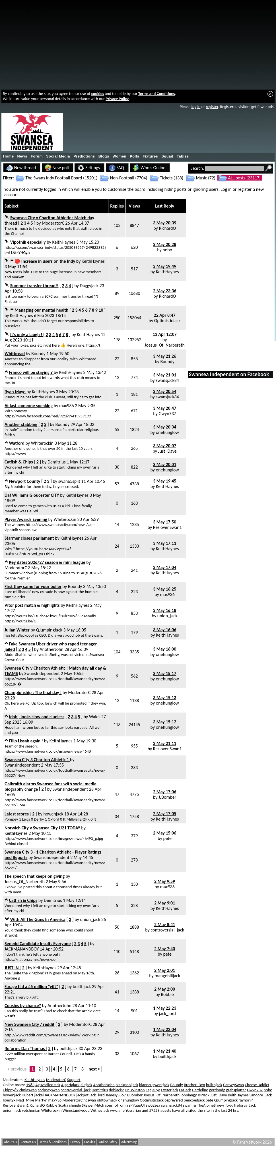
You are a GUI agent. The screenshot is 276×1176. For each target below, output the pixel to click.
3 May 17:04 (164, 567)
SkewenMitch (93, 1105)
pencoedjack (194, 1100)
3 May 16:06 (164, 629)
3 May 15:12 (164, 721)
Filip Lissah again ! (26, 741)
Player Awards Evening (26, 519)
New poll (57, 167)
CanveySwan (233, 1084)
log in (195, 106)
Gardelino (200, 1089)
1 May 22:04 (164, 1029)
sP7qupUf (137, 1105)
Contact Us (28, 1142)
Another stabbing (21, 424)
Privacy (76, 1142)
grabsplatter (236, 1089)
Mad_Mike (25, 1100)
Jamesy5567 (116, 1095)
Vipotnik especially (28, 242)
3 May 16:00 (164, 649)
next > (94, 1069)
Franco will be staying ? (31, 372)
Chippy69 (10, 1089)
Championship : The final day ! (33, 692)
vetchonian (31, 1110)
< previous (16, 1069)
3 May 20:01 (164, 464)
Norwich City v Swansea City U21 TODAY (42, 828)
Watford (17, 443)
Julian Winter (17, 630)
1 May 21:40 (164, 1051)
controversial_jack (167, 930)
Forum (37, 156)
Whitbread (15, 353)
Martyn (41, 1100)
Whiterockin (42, 443)
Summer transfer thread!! (34, 285)
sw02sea (153, 1105)
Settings (88, 167)
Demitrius (57, 462)
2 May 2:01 (164, 970)
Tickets (166, 178)
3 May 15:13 (164, 697)
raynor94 (246, 1100)
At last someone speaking (29, 405)
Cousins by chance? (23, 1005)
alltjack (86, 1084)
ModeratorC (53, 223)
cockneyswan (48, 1089)
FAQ (116, 167)
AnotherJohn (51, 649)
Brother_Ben (194, 1084)
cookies (97, 93)
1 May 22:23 (164, 1008)
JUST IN (12, 967)
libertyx (9, 1100)
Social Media (58, 156)
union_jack (167, 615)
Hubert (27, 1095)
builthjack (82, 986)
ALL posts (236, 178)
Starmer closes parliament (30, 538)
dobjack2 (116, 1089)
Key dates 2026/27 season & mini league (47, 562)
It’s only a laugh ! (26, 334)
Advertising (129, 1142)
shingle (75, 1105)
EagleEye (153, 1089)
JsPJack (203, 1095)
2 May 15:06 (164, 833)
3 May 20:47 (164, 408)
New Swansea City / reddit (30, 1024)
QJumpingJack (49, 630)
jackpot (82, 1095)
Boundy (38, 353)
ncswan (90, 1100)
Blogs (103, 156)
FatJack (185, 1089)
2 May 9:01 (164, 903)
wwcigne (117, 1110)
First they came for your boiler (33, 586)
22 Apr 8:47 (165, 315)
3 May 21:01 (164, 375)
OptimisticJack (167, 320)
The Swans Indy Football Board (54, 178)
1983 (30, 1084)
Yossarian (133, 1110)
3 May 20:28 (164, 244)
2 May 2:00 (164, 989)
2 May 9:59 (164, 881)
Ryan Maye (15, 391)
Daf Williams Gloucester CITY (32, 495)
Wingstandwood (76, 1110)
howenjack (53, 814)
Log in (226, 189)
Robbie (167, 994)
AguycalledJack (47, 1084)
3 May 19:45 (164, 481)
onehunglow (167, 432)
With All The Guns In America (37, 919)
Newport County (24, 481)
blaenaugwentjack (154, 1084)
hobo (167, 249)
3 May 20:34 (164, 427)
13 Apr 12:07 (164, 334)
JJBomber (167, 797)
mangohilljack (167, 975)
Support (74, 1079)
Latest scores (17, 814)
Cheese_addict (257, 1084)
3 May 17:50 (164, 522)
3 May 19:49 (164, 266)
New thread (21, 167)
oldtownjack (107, 1100)
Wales (94, 716)
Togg (229, 1105)
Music (201, 178)
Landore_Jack (261, 1095)
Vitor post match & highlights (32, 605)
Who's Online (149, 167)
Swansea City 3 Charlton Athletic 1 (37, 759)
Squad (167, 156)
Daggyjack (89, 285)
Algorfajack (70, 1084)
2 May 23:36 (164, 290)
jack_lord (167, 1013)
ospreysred (173, 1100)
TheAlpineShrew (210, 1105)
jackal (39, 1095)
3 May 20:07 (164, 445)
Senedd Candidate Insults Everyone (38, 943)
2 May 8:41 (164, 924)
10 (100, 310)
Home (8, 156)
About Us (10, 1142)
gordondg (217, 1089)
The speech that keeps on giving (35, 876)
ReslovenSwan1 (167, 527)
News (22, 156)
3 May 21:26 (164, 356)
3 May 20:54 (164, 391)
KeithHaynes (63, 242)
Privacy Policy (117, 98)
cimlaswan (28, 1089)
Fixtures (150, 156)
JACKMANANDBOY (22, 949)
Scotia (63, 1105)
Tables (183, 156)
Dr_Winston (135, 1089)
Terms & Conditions (53, 1142)
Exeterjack (169, 1089)
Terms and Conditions (156, 93)
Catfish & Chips (19, 462)
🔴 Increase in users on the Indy (45, 261)
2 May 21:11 (164, 743)
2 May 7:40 (164, 948)
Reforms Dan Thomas (25, 1048)
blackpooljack (127, 1084)
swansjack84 (167, 380)
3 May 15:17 (164, 673)
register (212, 106)
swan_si (189, 1105)
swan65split (69, 481)
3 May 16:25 (164, 589)
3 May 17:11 (164, 543)
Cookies (89, 1142)
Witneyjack (99, 1110)
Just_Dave (167, 451)
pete (167, 838)
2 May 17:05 (164, 813)
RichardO (167, 228)
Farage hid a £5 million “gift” (31, 986)
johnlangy (188, 1095)
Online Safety (108, 1142)
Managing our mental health (42, 310)
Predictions (84, 156)
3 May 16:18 (164, 610)
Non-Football (122, 178)
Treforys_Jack (245, 1105)
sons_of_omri (116, 1105)
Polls (134, 156)
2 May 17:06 (164, 791)
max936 (66, 405)
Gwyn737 (167, 413)
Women (119, 156)
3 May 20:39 (164, 222)
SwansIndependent (42, 673)
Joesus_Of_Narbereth (165, 345)
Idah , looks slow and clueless (37, 716)
